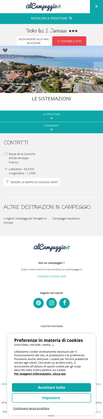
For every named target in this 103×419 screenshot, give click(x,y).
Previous (4, 69)
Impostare (51, 397)
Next (98, 69)
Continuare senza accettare (31, 408)
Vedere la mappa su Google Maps (31, 182)
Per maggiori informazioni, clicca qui (40, 374)
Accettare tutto (51, 387)
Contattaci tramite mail (51, 276)
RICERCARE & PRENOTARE (51, 18)
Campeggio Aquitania (66, 218)
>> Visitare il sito (69, 41)
